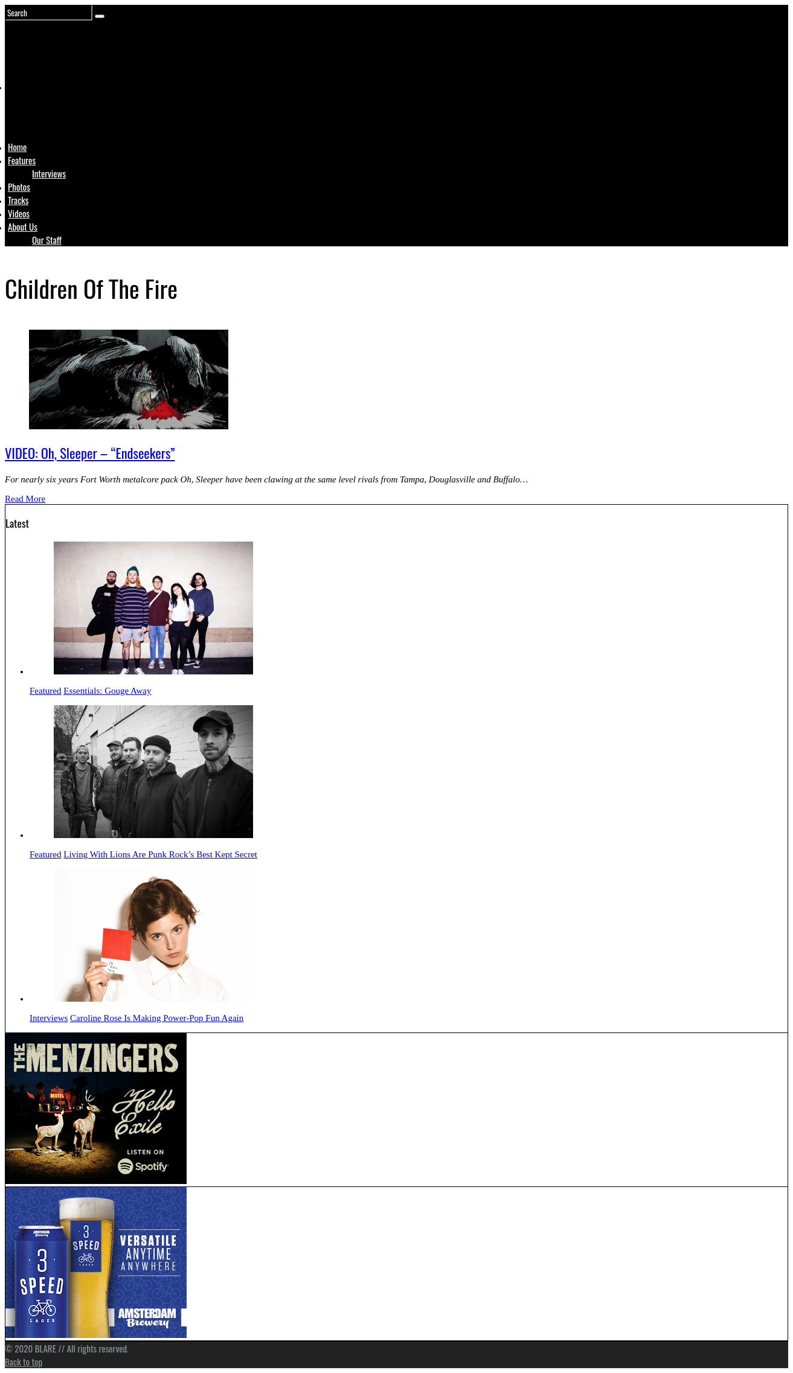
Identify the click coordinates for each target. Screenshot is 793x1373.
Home (17, 146)
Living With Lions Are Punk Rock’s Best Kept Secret (160, 854)
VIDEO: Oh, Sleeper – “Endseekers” (90, 453)
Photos (19, 186)
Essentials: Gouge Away (107, 691)
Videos (19, 213)
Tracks (18, 199)
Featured (45, 691)
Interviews (49, 173)
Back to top (23, 1361)
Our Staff (47, 239)
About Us (22, 226)
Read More (25, 499)
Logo (38, 110)
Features (22, 160)
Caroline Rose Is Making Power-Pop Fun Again (156, 1018)
